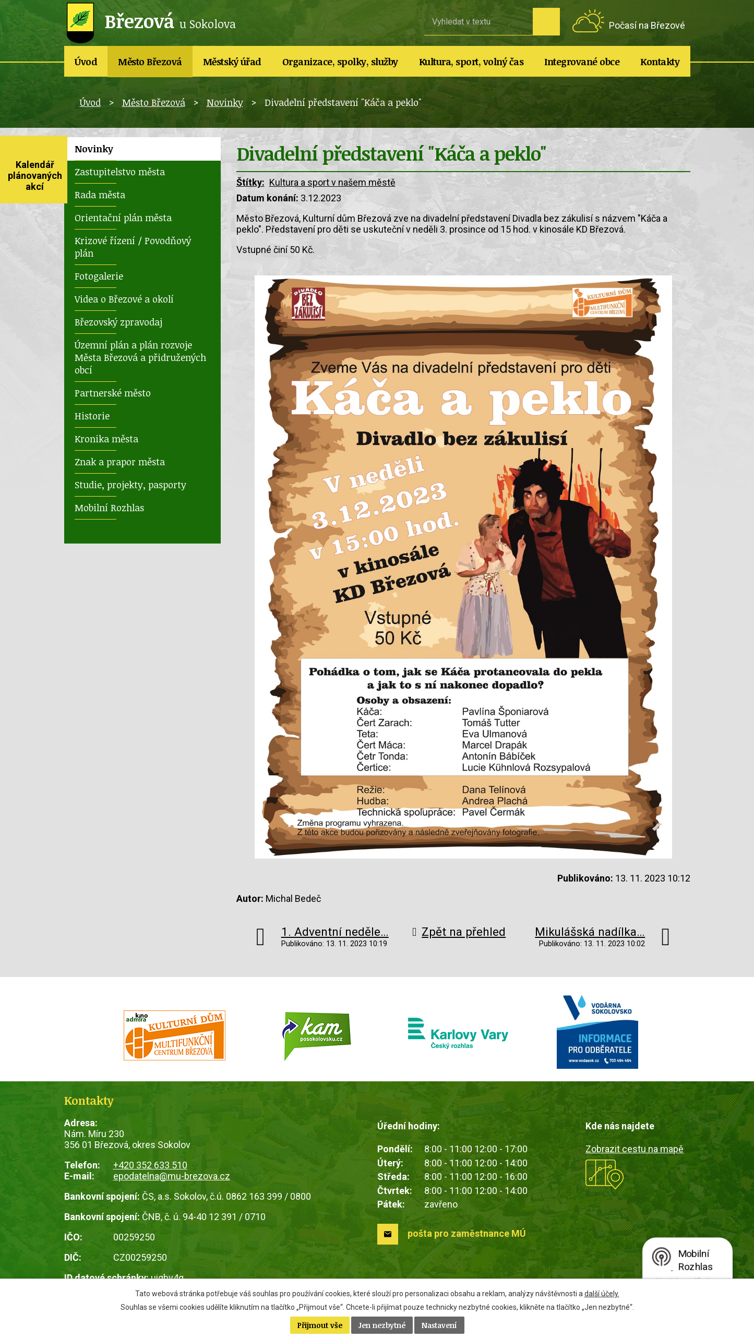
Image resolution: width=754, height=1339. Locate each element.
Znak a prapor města (120, 461)
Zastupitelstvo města (120, 171)
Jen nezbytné (381, 1325)
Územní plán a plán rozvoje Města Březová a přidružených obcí (140, 357)
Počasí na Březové (647, 25)
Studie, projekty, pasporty (130, 484)
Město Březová (150, 61)
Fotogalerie (99, 276)
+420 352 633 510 (150, 1165)
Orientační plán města (123, 217)
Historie (92, 415)
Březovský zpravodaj (118, 322)
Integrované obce (581, 61)
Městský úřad (232, 61)
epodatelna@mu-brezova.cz (171, 1176)
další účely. (601, 1293)
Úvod (86, 61)
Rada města (100, 194)
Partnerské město (113, 393)
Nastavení (439, 1325)
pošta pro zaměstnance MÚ (467, 1233)
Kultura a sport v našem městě (332, 182)
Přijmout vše (319, 1325)
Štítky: (250, 182)
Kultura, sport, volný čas (471, 61)
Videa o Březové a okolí (124, 299)
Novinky (225, 102)
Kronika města (106, 438)
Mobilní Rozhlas (109, 507)
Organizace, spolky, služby (340, 61)
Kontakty (659, 61)
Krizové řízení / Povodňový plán (133, 246)
